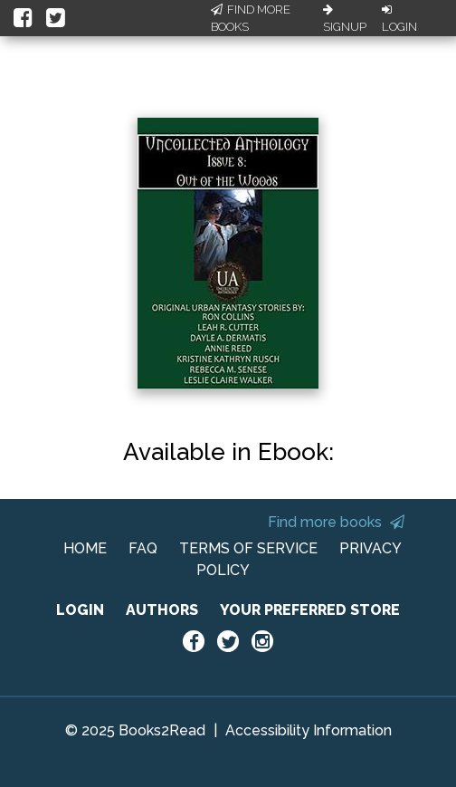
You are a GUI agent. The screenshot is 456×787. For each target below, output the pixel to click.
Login (399, 19)
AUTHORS (162, 610)
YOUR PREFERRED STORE (310, 610)
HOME (85, 548)
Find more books (336, 522)
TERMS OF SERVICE (248, 548)
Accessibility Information (308, 730)
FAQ (142, 548)
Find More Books (250, 18)
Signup (344, 19)
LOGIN (80, 610)
